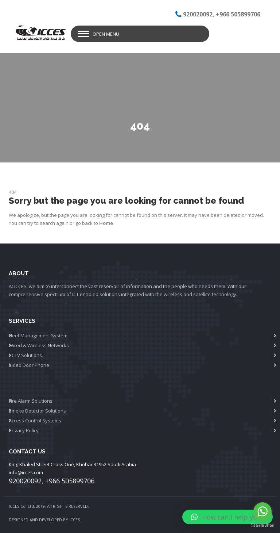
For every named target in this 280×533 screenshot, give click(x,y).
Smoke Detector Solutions (37, 410)
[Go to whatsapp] (262, 511)
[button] (227, 517)
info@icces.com (26, 472)
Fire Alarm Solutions (30, 401)
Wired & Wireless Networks (39, 345)
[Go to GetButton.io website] (262, 525)
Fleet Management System (38, 335)
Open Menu (106, 34)
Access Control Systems (35, 420)
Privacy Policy (24, 430)
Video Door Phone (29, 365)
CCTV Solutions (25, 355)
